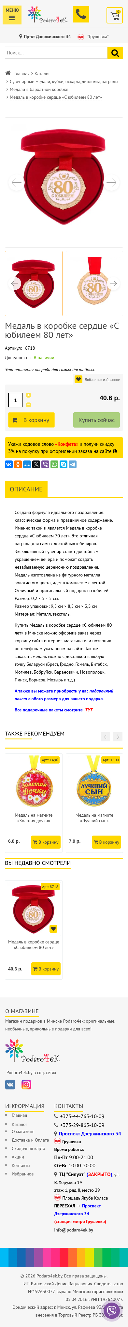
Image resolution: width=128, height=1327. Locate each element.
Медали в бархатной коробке (39, 89)
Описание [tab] (26, 489)
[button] (111, 182)
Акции (18, 1157)
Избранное (23, 1174)
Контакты (21, 1165)
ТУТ (88, 710)
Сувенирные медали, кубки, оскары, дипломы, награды (64, 81)
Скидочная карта (28, 1148)
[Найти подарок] (115, 53)
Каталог (42, 74)
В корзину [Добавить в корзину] (35, 420)
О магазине (23, 1131)
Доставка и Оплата (30, 1140)
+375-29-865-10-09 (82, 1125)
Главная (22, 74)
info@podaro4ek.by (73, 1230)
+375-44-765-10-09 (82, 1116)
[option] (34, 930)
